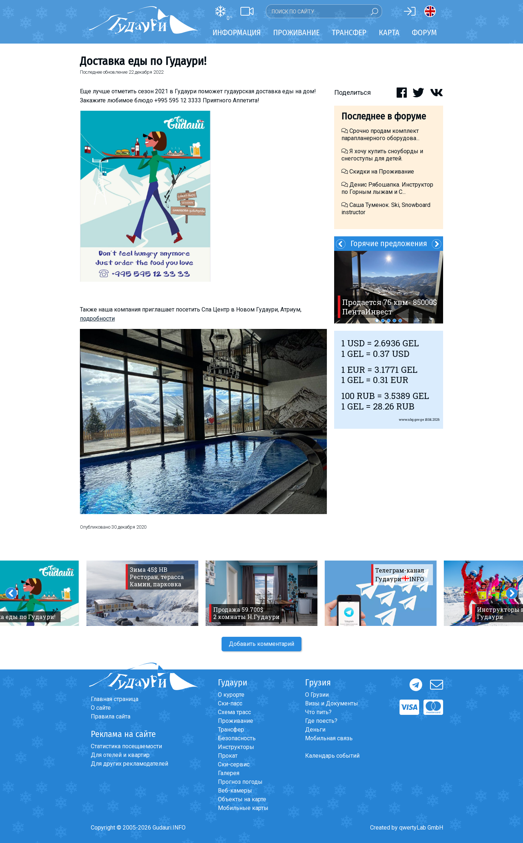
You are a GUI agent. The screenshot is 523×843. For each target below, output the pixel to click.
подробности (97, 318)
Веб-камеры (235, 790)
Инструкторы (236, 747)
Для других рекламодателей (129, 763)
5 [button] (400, 320)
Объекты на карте (242, 799)
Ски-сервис (234, 764)
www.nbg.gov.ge (411, 420)
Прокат (228, 755)
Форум (424, 32)
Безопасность (237, 738)
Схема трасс (234, 712)
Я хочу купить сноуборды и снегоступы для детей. (382, 155)
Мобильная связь (329, 738)
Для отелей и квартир (120, 755)
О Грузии (317, 694)
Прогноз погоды (240, 781)
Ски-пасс (230, 703)
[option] (388, 287)
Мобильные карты (243, 808)
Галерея (228, 773)
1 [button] (377, 320)
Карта (389, 32)
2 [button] (383, 320)
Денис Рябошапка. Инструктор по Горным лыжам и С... (387, 188)
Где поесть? (321, 720)
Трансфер (231, 729)
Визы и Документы (331, 703)
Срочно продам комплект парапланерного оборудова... (380, 134)
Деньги (315, 729)
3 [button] (388, 320)
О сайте (101, 707)
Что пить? (318, 712)
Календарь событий (332, 755)
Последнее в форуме (383, 116)
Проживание (235, 720)
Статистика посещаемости (126, 746)
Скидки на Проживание (377, 171)
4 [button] (394, 320)
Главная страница (114, 699)
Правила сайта (110, 716)
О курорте (231, 694)
